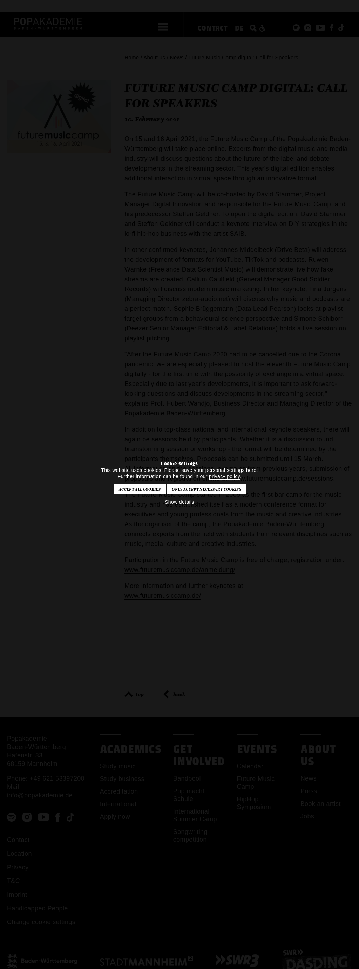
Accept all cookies (140, 489)
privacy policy (224, 476)
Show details (179, 502)
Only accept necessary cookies (206, 489)
